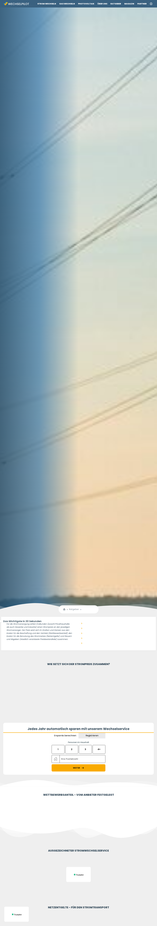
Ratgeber (74, 609)
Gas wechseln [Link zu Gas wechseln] (67, 3)
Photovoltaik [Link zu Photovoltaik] (86, 3)
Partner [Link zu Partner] (142, 3)
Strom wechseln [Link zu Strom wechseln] (46, 3)
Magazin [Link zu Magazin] (129, 3)
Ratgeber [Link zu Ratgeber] (115, 3)
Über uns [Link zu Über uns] (102, 3)
